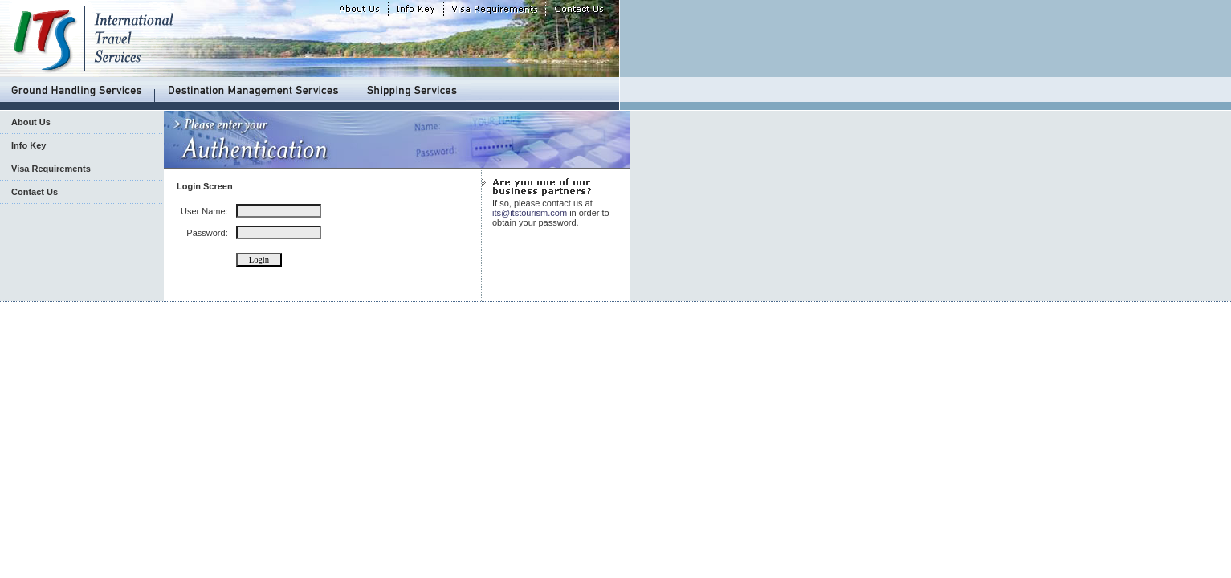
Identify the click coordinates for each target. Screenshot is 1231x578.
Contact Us (34, 192)
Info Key (28, 145)
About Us (31, 122)
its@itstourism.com (529, 213)
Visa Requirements (51, 168)
